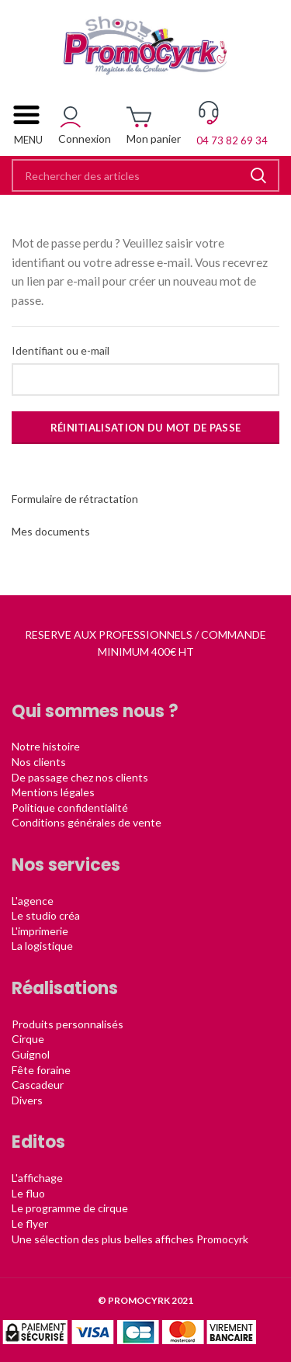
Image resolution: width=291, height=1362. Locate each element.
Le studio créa (46, 915)
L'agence (33, 900)
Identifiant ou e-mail (60, 350)
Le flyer (30, 1223)
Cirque (28, 1038)
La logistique (42, 945)
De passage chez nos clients (80, 777)
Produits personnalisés (67, 1024)
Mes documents (51, 531)
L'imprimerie (40, 930)
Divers (27, 1100)
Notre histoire (46, 746)
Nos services (66, 865)
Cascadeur (38, 1084)
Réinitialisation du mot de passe (145, 427)
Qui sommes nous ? (95, 711)
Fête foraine (41, 1069)
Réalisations (65, 988)
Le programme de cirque (70, 1208)
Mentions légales (53, 792)
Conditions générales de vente (86, 822)
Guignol (31, 1054)
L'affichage (37, 1177)
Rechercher (258, 175)
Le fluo (28, 1193)
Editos (38, 1142)
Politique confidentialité (70, 807)
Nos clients (39, 761)
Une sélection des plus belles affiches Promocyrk (130, 1239)
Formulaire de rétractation (75, 498)
